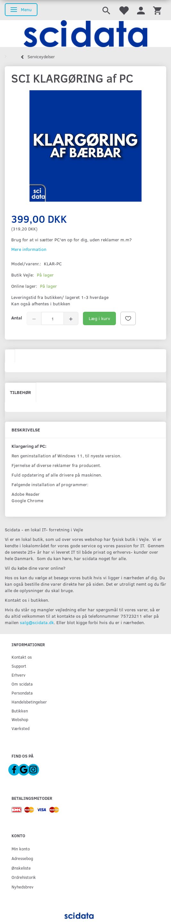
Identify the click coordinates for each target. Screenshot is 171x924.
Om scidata (22, 684)
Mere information (28, 249)
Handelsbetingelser (29, 701)
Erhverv (18, 675)
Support (19, 666)
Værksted (20, 728)
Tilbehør (20, 392)
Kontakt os (22, 657)
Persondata (22, 692)
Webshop (20, 719)
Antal (16, 318)
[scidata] (85, 33)
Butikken (20, 710)
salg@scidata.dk (37, 622)
